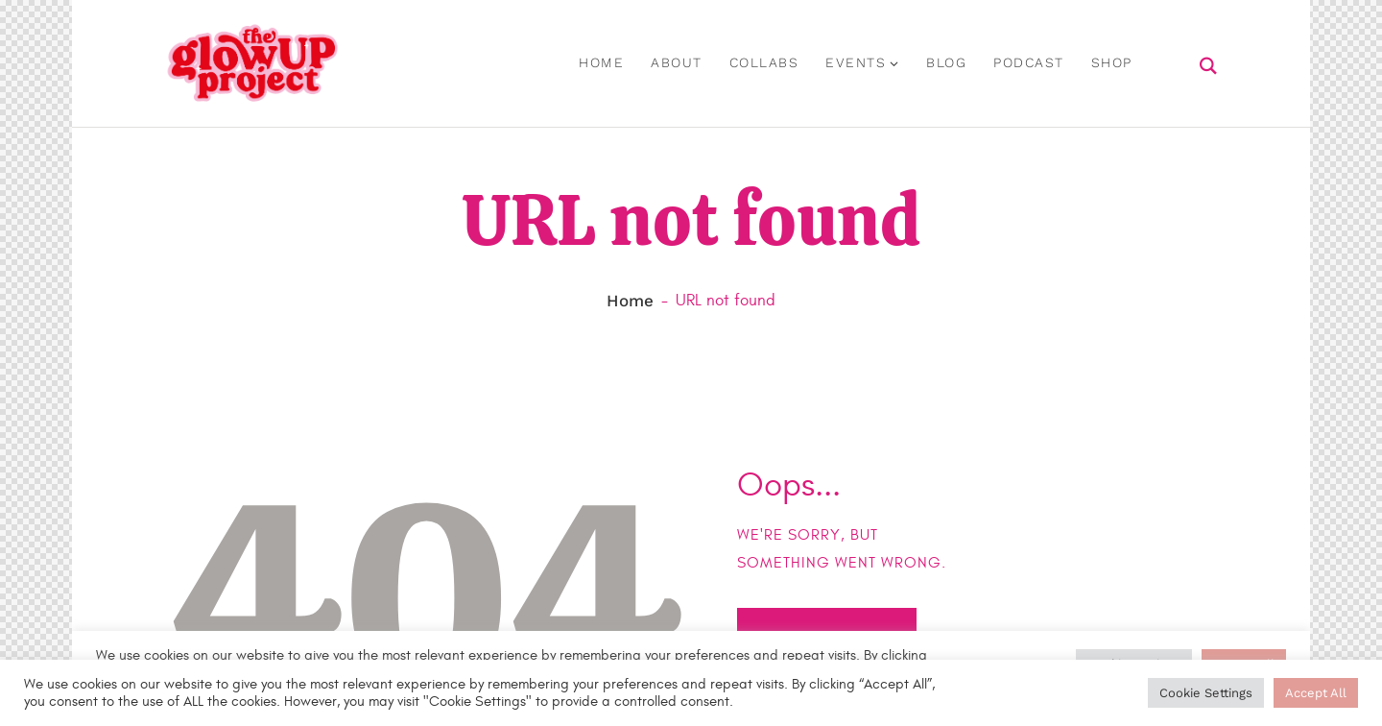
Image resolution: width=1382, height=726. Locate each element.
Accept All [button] (1315, 693)
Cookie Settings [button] (1205, 693)
